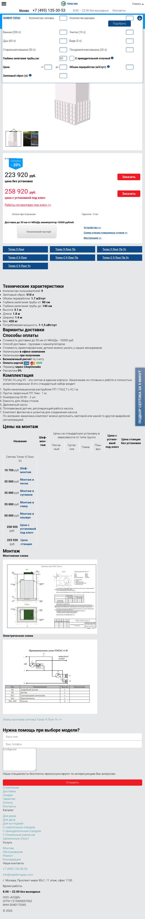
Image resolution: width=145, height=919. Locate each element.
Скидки (8, 799)
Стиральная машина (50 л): (19, 49)
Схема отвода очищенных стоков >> (105, 232)
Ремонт (8, 860)
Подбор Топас (11, 18)
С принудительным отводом (22, 835)
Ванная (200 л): (12, 32)
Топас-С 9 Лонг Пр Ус (116, 257)
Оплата (8, 807)
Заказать (129, 177)
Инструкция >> (92, 237)
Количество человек (41, 18)
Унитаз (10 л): (77, 32)
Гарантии (9, 803)
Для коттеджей (13, 828)
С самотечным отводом (19, 832)
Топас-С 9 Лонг (17, 257)
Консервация (12, 864)
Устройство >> (92, 227)
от (42, 67)
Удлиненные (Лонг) (16, 843)
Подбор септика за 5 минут (140, 396)
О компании (11, 792)
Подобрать (119, 23)
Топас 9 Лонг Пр (65, 249)
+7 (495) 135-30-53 (49, 10)
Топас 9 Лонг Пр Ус (114, 249)
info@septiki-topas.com (18, 879)
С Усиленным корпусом (19, 839)
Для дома (9, 820)
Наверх (136, 3)
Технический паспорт (38, 231)
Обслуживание (13, 856)
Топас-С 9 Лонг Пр (66, 257)
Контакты (119, 10)
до (57, 67)
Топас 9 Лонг (16, 249)
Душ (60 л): (9, 40)
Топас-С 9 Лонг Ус (19, 265)
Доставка (9, 796)
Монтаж (8, 852)
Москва (24, 10)
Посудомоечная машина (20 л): (88, 49)
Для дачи (9, 824)
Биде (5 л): (75, 40)
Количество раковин (82, 18)
